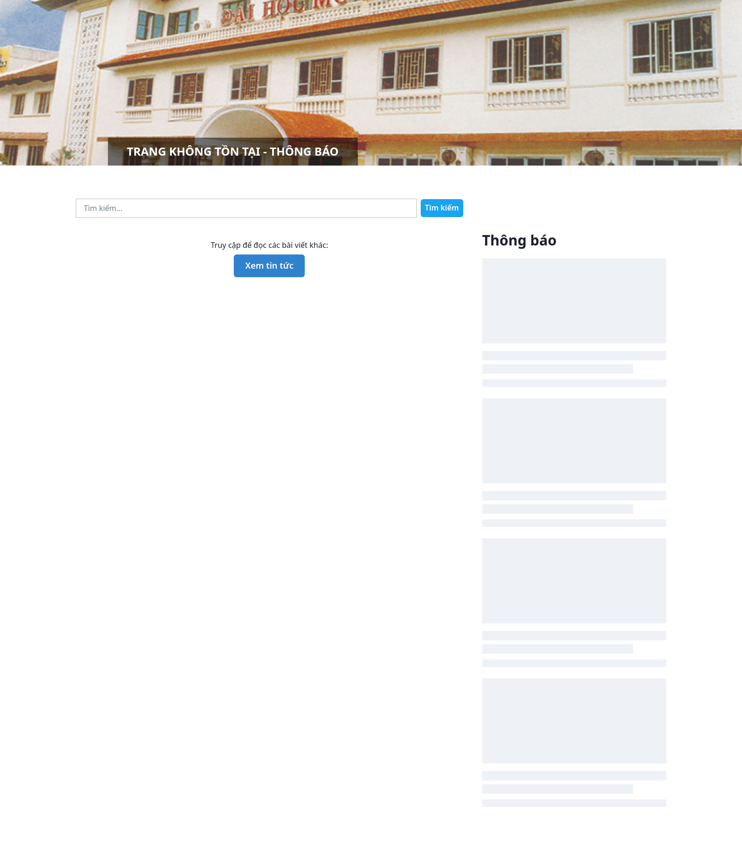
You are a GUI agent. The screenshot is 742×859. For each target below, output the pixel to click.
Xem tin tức (269, 265)
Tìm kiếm (442, 207)
